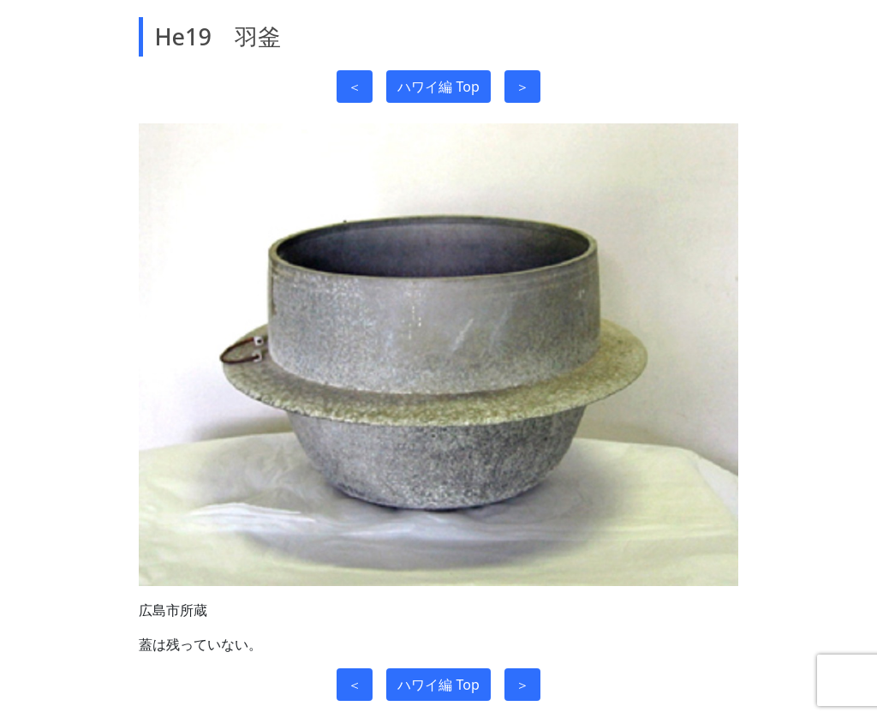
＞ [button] (522, 86)
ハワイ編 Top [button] (438, 86)
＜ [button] (354, 86)
